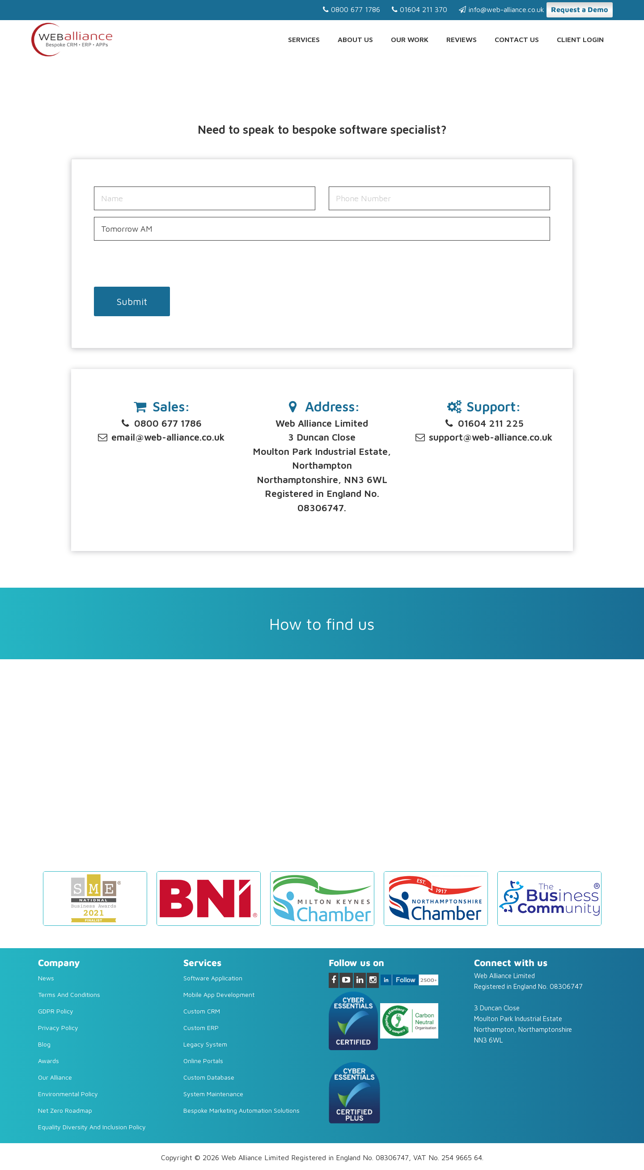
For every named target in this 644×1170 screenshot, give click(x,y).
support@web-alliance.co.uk (483, 437)
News (46, 978)
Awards (48, 1060)
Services (304, 39)
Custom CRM (201, 1011)
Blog (44, 1044)
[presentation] (162, 264)
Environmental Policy (68, 1094)
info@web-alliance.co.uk (501, 9)
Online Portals (203, 1060)
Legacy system (205, 1044)
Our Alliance (55, 1077)
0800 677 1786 (351, 9)
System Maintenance (213, 1094)
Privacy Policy (58, 1027)
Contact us (517, 39)
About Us (355, 39)
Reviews (461, 39)
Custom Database (208, 1077)
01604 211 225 (483, 423)
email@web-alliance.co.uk (161, 437)
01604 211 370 (419, 9)
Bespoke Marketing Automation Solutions (241, 1110)
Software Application (212, 978)
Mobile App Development (218, 994)
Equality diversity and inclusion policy (92, 1127)
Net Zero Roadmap (65, 1110)
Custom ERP (201, 1027)
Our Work (409, 39)
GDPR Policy (55, 1011)
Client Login (580, 39)
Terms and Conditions (69, 994)
